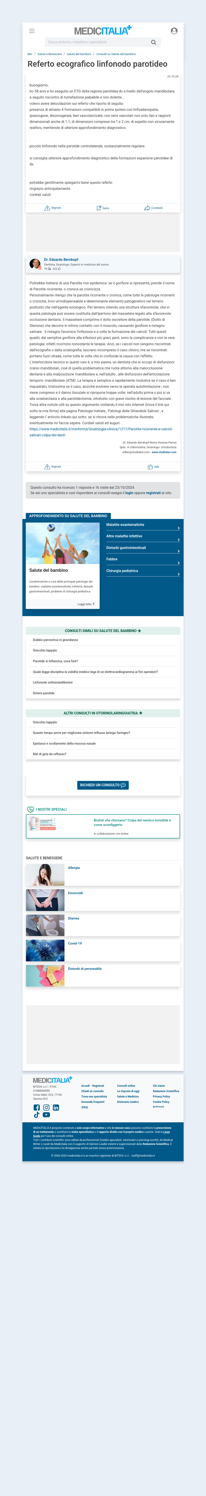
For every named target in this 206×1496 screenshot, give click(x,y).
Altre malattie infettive (143, 538)
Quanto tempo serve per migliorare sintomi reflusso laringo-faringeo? (81, 733)
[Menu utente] (174, 31)
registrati (153, 493)
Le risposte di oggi (128, 1091)
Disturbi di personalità (85, 969)
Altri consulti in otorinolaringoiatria (103, 713)
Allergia (74, 868)
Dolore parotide (43, 693)
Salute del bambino (48, 570)
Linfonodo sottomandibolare (53, 682)
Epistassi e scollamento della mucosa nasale (64, 743)
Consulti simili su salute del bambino (103, 631)
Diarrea (73, 918)
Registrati (98, 1085)
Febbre (143, 561)
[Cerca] (155, 42)
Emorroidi (75, 893)
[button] (53, 208)
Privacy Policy (161, 1096)
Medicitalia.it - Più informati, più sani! (103, 32)
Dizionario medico (128, 1102)
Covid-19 (75, 944)
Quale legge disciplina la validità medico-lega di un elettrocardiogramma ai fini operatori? (95, 672)
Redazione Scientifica (166, 1091)
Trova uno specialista (94, 1096)
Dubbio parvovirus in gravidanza (55, 640)
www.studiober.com (164, 452)
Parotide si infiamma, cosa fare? (55, 661)
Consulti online (126, 1085)
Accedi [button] (85, 1085)
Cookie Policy (161, 1102)
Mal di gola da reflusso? (49, 754)
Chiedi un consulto (92, 1091)
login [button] (129, 493)
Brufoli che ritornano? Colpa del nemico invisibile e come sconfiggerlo (132, 822)
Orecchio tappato (45, 650)
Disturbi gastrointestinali (143, 549)
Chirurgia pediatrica (143, 573)
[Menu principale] (32, 31)
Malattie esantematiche (143, 526)
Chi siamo (159, 1085)
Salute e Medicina (128, 1096)
